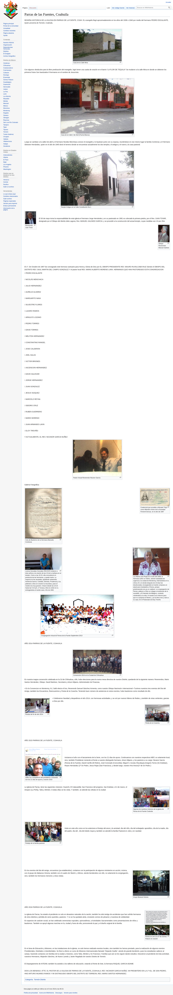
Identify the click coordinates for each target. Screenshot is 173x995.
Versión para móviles (70, 993)
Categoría (29, 980)
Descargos (58, 993)
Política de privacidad (31, 993)
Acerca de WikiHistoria (46, 993)
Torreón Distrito (40, 980)
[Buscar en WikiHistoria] (153, 7)
